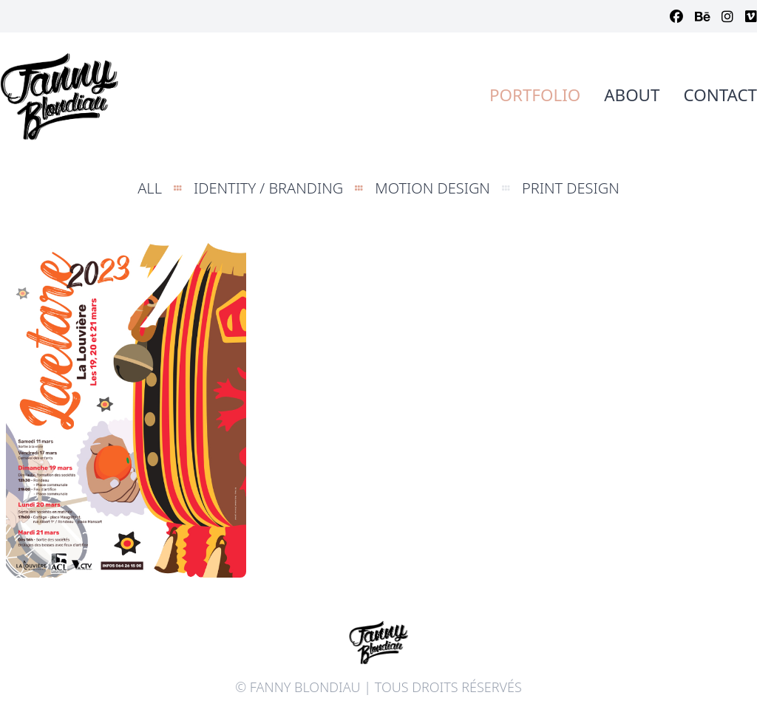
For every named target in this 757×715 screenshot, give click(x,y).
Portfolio (534, 94)
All (150, 188)
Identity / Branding (268, 188)
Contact (720, 94)
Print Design (570, 188)
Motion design (432, 188)
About (631, 94)
